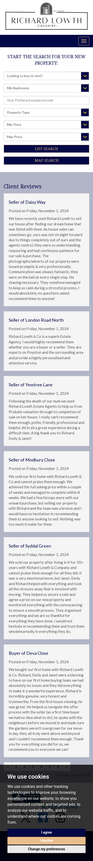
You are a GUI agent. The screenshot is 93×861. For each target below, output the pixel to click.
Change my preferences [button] (46, 849)
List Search (46, 149)
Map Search (47, 160)
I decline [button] (46, 841)
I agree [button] (46, 832)
